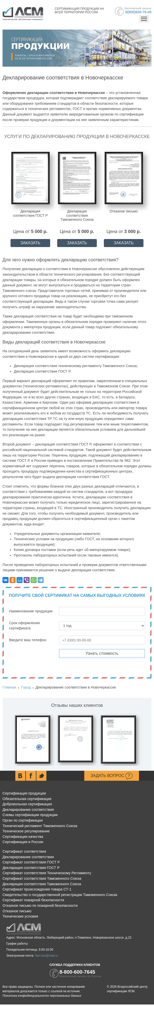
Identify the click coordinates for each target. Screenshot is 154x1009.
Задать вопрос (112, 775)
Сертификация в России (23, 842)
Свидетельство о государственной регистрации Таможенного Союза (60, 895)
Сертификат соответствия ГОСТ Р (31, 862)
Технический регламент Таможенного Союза (40, 826)
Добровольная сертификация (27, 804)
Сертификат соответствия (24, 851)
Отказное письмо (17, 911)
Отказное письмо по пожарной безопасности (40, 906)
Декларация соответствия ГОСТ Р (31, 868)
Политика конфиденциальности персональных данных (42, 995)
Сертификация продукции (24, 793)
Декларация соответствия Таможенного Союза (42, 884)
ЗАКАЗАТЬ (30, 243)
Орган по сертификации (23, 820)
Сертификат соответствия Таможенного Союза (42, 878)
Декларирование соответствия (28, 810)
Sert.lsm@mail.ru (46, 955)
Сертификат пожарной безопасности (33, 900)
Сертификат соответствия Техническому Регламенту (47, 873)
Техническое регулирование (26, 831)
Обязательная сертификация (27, 799)
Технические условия (20, 916)
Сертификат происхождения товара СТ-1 (37, 889)
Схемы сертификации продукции (30, 815)
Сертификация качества (23, 837)
